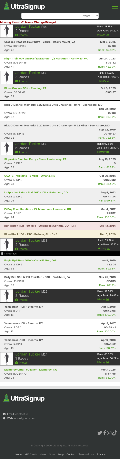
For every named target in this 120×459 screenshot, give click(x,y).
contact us (21, 414)
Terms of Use (86, 454)
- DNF (40, 225)
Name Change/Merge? (41, 22)
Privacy (101, 454)
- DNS (30, 234)
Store (52, 454)
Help (60, 454)
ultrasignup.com (24, 418)
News (43, 454)
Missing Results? (12, 22)
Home (19, 454)
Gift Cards (31, 454)
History (103, 34)
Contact (71, 454)
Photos (21, 35)
